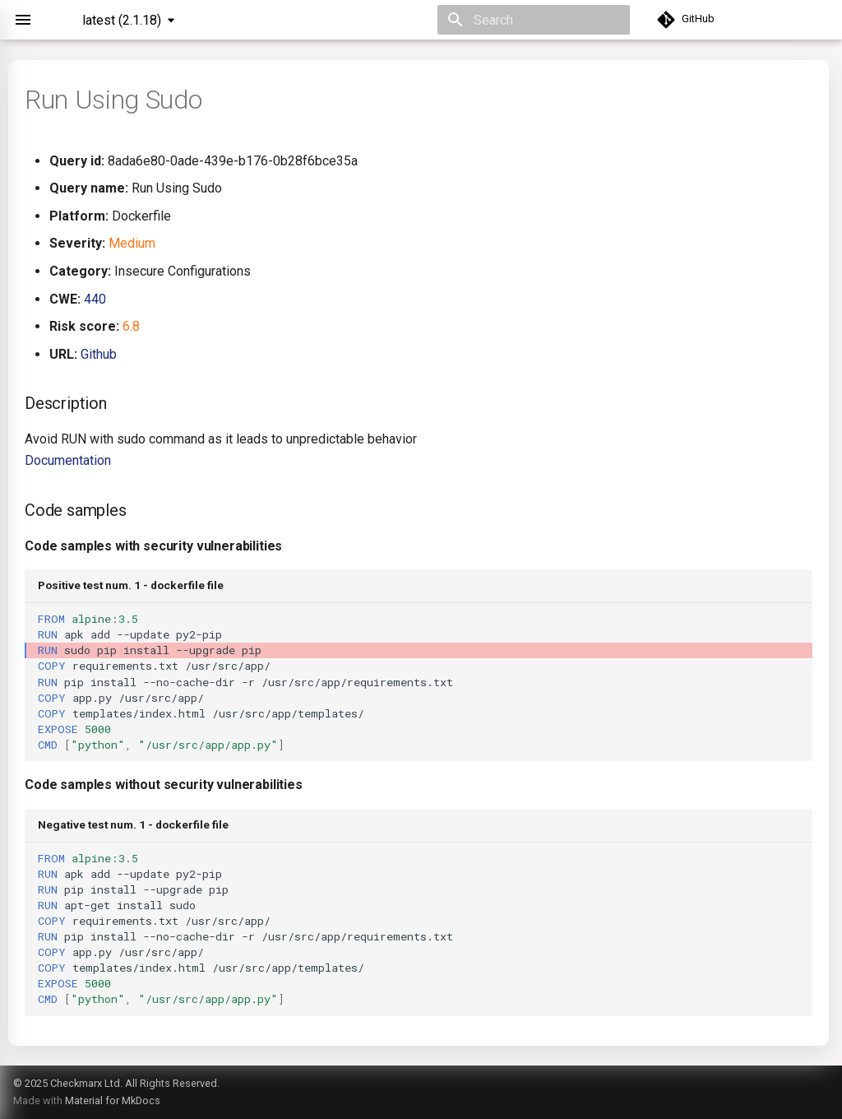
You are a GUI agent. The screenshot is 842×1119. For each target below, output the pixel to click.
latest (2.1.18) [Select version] (121, 20)
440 (95, 299)
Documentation (68, 460)
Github (99, 354)
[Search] (533, 20)
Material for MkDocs (112, 1100)
